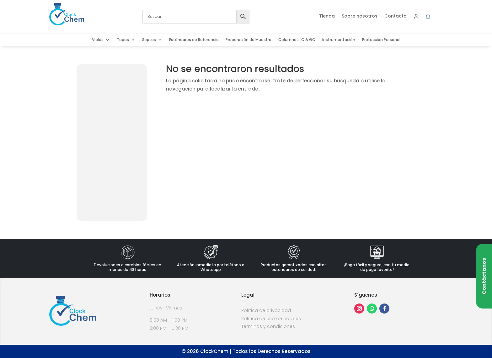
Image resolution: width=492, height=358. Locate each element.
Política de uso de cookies (271, 318)
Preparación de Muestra (248, 40)
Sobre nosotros (359, 16)
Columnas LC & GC (296, 40)
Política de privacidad (266, 310)
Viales (98, 40)
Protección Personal (381, 40)
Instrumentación (338, 40)
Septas (149, 40)
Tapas (123, 40)
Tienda (327, 16)
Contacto (395, 16)
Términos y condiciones (268, 326)
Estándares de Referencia (194, 40)
